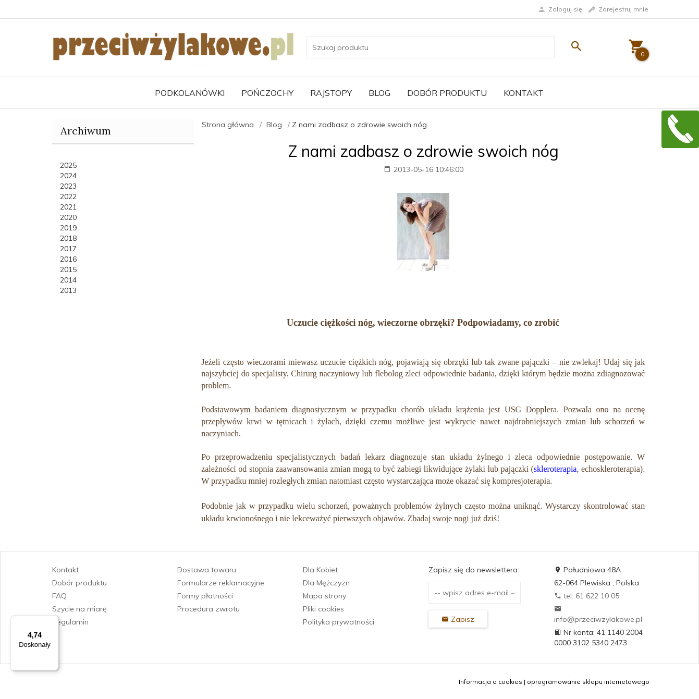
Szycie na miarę (79, 609)
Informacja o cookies (490, 681)
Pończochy (267, 93)
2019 (68, 227)
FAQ (59, 595)
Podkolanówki (190, 93)
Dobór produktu (447, 93)
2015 (68, 269)
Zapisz (458, 619)
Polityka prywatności (338, 622)
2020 (68, 217)
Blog (379, 93)
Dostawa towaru (206, 569)
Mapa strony (324, 595)
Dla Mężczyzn (326, 582)
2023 (68, 186)
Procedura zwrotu (208, 609)
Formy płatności (205, 595)
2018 (68, 238)
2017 (68, 248)
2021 (68, 207)
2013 (68, 290)
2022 (68, 196)
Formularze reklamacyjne (220, 582)
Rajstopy (331, 93)
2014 (68, 280)
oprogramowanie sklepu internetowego (588, 681)
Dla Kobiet (320, 569)
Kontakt (524, 93)
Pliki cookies (323, 609)
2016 (68, 259)
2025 (68, 165)
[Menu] (52, 621)
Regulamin (70, 622)
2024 (68, 175)
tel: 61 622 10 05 (586, 595)
